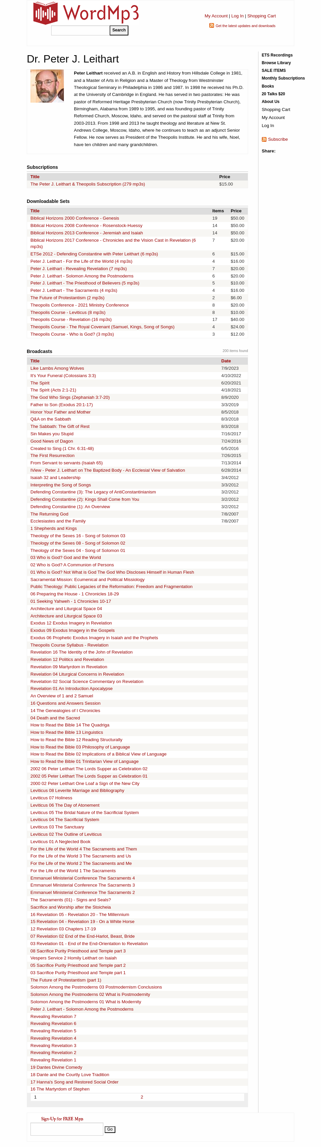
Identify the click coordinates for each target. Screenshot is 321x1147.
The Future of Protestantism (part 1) (65, 980)
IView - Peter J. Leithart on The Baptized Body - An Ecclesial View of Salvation (107, 470)
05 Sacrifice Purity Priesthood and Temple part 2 (78, 965)
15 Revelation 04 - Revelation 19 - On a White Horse (82, 921)
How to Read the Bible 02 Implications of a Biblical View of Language (98, 754)
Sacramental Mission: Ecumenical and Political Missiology (87, 579)
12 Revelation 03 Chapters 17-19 (63, 928)
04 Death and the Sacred (55, 717)
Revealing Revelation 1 (53, 1059)
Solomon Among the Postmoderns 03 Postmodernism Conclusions (96, 987)
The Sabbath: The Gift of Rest (60, 426)
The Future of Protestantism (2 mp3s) (67, 297)
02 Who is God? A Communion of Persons (72, 564)
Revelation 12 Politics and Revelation (67, 659)
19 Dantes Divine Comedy (56, 1067)
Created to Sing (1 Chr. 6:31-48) (62, 448)
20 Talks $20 (273, 94)
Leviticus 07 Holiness (51, 797)
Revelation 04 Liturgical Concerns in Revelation (77, 674)
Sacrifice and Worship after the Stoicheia (70, 907)
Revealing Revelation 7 (53, 1016)
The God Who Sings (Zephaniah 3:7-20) (70, 397)
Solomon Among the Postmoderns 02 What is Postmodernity (90, 994)
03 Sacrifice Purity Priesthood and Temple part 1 (78, 972)
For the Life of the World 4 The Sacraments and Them (83, 848)
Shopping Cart (261, 15)
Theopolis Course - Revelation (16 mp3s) (71, 319)
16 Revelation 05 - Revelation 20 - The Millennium (79, 914)
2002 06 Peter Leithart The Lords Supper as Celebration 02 (88, 768)
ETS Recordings (277, 55)
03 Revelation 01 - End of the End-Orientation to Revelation (89, 943)
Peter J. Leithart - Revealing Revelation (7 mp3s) (78, 268)
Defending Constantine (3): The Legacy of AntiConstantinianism (93, 491)
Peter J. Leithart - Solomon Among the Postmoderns (81, 275)
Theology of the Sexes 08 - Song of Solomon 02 (77, 543)
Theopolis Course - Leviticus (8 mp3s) (67, 312)
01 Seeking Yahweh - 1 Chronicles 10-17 (70, 601)
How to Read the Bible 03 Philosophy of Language (80, 747)
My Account (216, 15)
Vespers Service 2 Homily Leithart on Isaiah (73, 957)
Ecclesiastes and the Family (58, 521)
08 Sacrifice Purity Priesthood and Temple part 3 (78, 950)
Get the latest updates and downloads (246, 26)
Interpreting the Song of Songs (60, 484)
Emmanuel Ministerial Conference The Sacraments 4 (82, 878)
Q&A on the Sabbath (50, 419)
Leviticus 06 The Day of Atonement (64, 805)
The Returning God (49, 514)
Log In (237, 15)
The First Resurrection (52, 455)
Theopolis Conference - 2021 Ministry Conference (79, 305)
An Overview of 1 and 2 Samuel (61, 695)
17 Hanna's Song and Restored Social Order (74, 1081)
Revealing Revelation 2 (53, 1052)
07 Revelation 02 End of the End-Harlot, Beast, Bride (82, 936)
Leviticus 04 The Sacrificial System (64, 819)
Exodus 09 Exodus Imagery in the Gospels (72, 630)
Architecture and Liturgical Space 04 (66, 608)
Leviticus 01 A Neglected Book (60, 841)
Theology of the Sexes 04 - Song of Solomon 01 (77, 550)
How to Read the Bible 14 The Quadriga (69, 724)
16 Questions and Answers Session (65, 703)
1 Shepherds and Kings (53, 528)
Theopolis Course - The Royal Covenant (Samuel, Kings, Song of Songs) (102, 326)
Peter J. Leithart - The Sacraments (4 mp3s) (73, 290)
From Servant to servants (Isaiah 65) (66, 462)
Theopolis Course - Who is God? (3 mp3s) (72, 334)
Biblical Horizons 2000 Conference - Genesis (74, 218)
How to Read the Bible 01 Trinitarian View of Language (84, 761)
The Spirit (39, 382)
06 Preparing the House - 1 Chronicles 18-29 (74, 593)
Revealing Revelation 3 (53, 1045)
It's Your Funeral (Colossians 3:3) (63, 375)
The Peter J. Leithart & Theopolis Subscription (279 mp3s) (87, 184)
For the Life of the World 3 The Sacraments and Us (80, 855)
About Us (271, 101)
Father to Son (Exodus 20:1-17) (61, 404)
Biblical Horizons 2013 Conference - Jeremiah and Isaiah (86, 232)
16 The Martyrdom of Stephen (60, 1089)
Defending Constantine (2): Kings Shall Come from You (84, 499)
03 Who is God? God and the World (65, 557)
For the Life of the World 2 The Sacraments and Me (81, 863)
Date (226, 360)
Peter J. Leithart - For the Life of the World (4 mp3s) (81, 261)
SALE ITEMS (274, 70)
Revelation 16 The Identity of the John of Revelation (81, 652)
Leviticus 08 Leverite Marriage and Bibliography (77, 790)
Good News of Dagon (51, 441)
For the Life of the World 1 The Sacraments (73, 870)
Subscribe (278, 139)
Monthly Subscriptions (283, 78)
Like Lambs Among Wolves (57, 368)
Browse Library (276, 63)
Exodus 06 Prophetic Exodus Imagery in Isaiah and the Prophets (94, 637)
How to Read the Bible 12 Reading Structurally (76, 739)
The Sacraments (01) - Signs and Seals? (70, 899)
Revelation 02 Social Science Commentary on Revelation (86, 681)
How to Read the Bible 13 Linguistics (66, 732)
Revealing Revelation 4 (53, 1038)
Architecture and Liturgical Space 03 (66, 615)
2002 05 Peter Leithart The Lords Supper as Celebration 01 (88, 776)
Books (268, 86)
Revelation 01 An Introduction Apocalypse (71, 688)
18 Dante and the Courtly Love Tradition (69, 1074)
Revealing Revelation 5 (53, 1030)
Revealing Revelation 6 (53, 1023)
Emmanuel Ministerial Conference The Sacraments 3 (82, 885)
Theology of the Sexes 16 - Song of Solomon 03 (77, 535)
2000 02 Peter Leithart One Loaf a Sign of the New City (84, 783)
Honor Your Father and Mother (60, 412)
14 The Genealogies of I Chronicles (65, 710)
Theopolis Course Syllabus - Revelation (69, 645)
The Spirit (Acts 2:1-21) (53, 389)
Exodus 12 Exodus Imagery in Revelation (71, 622)
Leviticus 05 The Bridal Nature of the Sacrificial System (84, 812)
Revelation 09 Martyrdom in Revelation (68, 666)
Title (34, 176)
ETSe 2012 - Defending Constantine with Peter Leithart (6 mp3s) (94, 253)
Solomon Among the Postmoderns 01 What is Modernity (85, 1001)
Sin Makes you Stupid (52, 433)
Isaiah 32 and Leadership (55, 477)
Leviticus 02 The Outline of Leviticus (66, 834)
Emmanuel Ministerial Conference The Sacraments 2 (82, 892)
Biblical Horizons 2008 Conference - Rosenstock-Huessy (86, 225)
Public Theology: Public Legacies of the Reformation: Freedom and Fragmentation (111, 586)
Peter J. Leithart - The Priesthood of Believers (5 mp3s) (84, 282)
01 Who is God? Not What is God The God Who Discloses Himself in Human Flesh (112, 572)
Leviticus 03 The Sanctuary (57, 826)
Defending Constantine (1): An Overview (70, 506)
